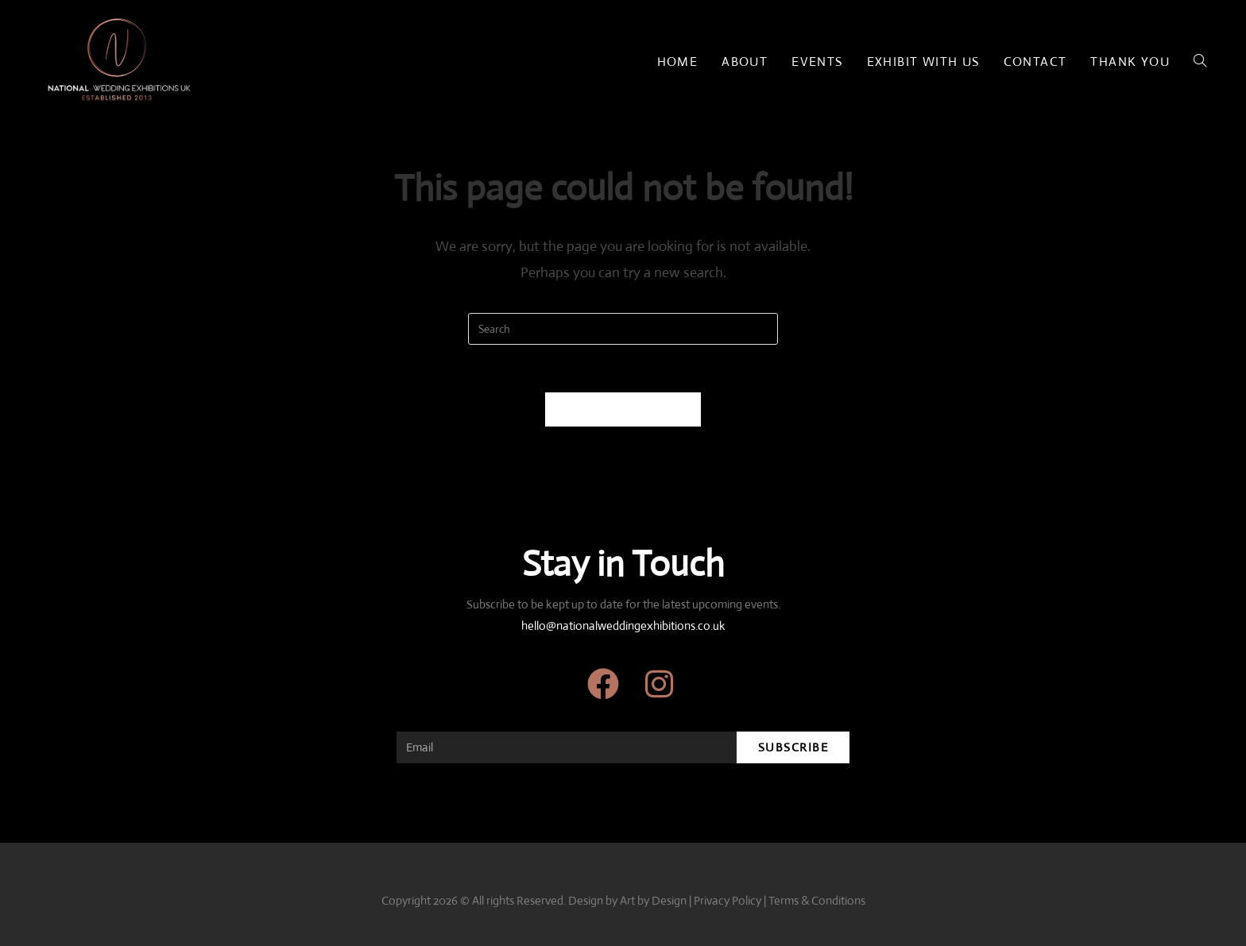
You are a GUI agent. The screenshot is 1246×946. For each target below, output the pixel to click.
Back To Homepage (623, 409)
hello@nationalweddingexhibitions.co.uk (623, 625)
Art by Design (653, 900)
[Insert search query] (623, 329)
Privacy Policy (727, 900)
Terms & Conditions (816, 900)
